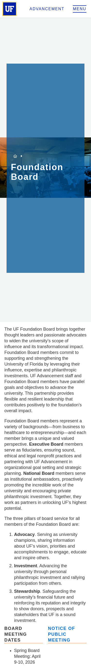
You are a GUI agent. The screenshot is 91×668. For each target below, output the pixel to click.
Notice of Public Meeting (61, 634)
